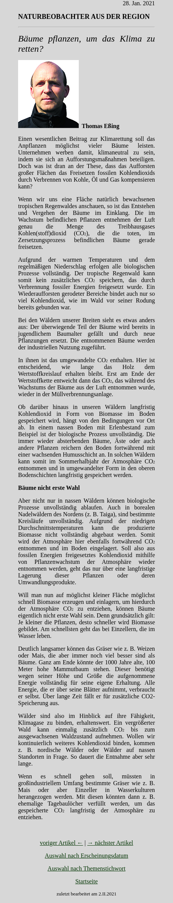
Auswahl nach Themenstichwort (86, 868)
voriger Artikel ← (61, 843)
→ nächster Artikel (110, 843)
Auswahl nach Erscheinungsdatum (86, 855)
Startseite (86, 881)
